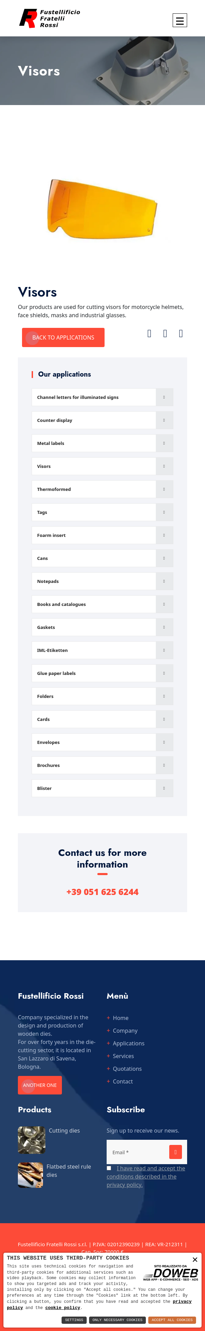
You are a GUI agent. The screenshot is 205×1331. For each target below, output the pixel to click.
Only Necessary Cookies (117, 1320)
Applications (128, 1043)
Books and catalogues (61, 604)
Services (123, 1056)
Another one (40, 1085)
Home (121, 1018)
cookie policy (62, 1308)
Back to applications (63, 337)
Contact (123, 1081)
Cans (42, 558)
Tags (42, 512)
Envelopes (48, 742)
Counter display (54, 420)
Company (125, 1030)
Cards (43, 719)
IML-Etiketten (52, 650)
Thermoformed (54, 489)
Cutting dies (64, 1130)
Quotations (127, 1068)
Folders (45, 696)
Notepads (48, 581)
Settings (74, 1320)
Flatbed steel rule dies (68, 1171)
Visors (44, 466)
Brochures (48, 765)
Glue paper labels (56, 673)
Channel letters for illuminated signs (78, 397)
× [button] (195, 1260)
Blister (44, 788)
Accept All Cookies (172, 1320)
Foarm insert (51, 535)
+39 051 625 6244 (102, 891)
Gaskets (46, 627)
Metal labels (50, 443)
